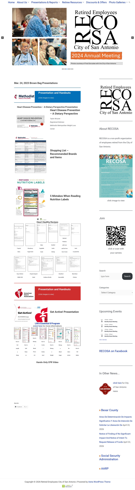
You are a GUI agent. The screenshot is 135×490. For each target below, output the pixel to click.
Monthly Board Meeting (111, 321)
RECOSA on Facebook (113, 351)
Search (102, 271)
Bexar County (109, 410)
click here (38, 326)
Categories (104, 287)
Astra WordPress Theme (99, 482)
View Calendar (103, 339)
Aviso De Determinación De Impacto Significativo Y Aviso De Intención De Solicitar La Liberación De (115, 421)
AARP (105, 468)
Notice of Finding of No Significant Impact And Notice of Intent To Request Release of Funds (114, 438)
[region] (67, 38)
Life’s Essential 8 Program (47, 323)
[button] (28, 2)
